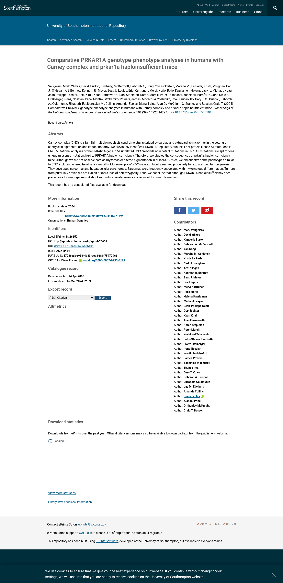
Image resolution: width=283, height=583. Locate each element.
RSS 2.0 (231, 524)
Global (258, 12)
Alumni (215, 5)
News (240, 5)
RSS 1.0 (216, 524)
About (200, 5)
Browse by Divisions (185, 40)
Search (51, 40)
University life (203, 12)
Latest (112, 40)
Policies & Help (94, 40)
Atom (203, 524)
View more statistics (62, 493)
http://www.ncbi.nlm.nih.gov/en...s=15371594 (94, 216)
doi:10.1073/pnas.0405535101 (190, 112)
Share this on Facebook (180, 210)
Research (224, 12)
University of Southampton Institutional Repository (86, 26)
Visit (207, 5)
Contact (259, 5)
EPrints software (107, 541)
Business (242, 12)
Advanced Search (71, 40)
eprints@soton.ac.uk (92, 524)
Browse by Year (158, 40)
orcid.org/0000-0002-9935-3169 (104, 260)
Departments (228, 5)
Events (249, 5)
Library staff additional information (70, 502)
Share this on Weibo (207, 210)
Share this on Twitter (193, 210)
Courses (182, 12)
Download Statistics (132, 40)
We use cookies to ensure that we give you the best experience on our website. (105, 571)
